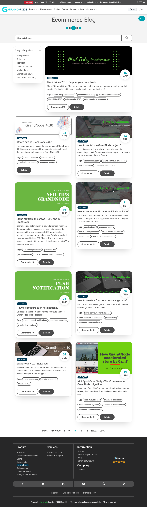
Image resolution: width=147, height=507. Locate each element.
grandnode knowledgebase (89, 322)
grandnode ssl (89, 227)
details (77, 107)
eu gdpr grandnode (49, 379)
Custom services (54, 452)
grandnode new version (27, 162)
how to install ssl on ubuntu (103, 236)
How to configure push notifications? (37, 307)
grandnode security (106, 227)
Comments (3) (88, 244)
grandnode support (91, 161)
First (44, 430)
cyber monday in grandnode (95, 99)
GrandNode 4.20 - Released (32, 363)
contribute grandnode (104, 166)
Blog (80, 458)
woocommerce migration (89, 405)
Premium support (55, 455)
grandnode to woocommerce (113, 405)
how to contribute (86, 166)
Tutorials (21, 59)
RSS (141, 18)
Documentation (24, 471)
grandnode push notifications (35, 320)
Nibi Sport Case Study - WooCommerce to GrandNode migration (101, 383)
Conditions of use (71, 493)
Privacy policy (89, 493)
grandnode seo (50, 250)
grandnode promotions (27, 325)
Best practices (23, 55)
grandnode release (31, 157)
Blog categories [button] (24, 50)
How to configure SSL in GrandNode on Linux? (103, 211)
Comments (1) (88, 173)
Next (93, 430)
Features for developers (27, 455)
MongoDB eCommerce (27, 474)
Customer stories (24, 66)
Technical (21, 63)
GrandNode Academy (26, 77)
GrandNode (44, 502)
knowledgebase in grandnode (90, 318)
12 (86, 430)
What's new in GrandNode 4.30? (34, 142)
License (54, 493)
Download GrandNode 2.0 (110, 2)
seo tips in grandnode (32, 250)
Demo (19, 459)
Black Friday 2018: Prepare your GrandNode (71, 82)
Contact (81, 469)
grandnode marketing (58, 320)
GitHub (81, 451)
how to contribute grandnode (114, 161)
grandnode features (47, 162)
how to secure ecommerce (112, 232)
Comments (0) (58, 107)
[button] (141, 9)
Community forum (86, 461)
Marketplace (22, 70)
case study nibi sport (92, 400)
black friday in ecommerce (109, 95)
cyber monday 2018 (73, 99)
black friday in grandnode (64, 95)
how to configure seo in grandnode (48, 254)
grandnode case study (113, 400)
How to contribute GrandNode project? (99, 145)
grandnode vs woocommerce (90, 409)
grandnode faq (111, 318)
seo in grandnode (25, 254)
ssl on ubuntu (84, 236)
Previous (56, 430)
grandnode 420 (24, 384)
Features (21, 452)
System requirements (87, 454)
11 (80, 430)
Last (102, 430)
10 (74, 430)
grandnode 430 (47, 157)
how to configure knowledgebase (97, 313)
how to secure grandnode (89, 232)
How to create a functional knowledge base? (102, 300)
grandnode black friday (86, 95)
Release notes (23, 468)
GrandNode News (25, 74)
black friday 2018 (55, 99)
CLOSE (139, 2)
